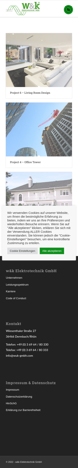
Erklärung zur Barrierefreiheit (23, 410)
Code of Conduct (16, 298)
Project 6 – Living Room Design (30, 93)
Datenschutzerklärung (19, 396)
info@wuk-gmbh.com (19, 355)
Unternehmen (14, 277)
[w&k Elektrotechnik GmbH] (32, 8)
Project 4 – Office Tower (25, 162)
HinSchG (11, 403)
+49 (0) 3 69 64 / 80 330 (32, 344)
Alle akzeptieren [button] (52, 250)
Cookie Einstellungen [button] (22, 250)
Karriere (10, 291)
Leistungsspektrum (17, 284)
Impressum (12, 389)
